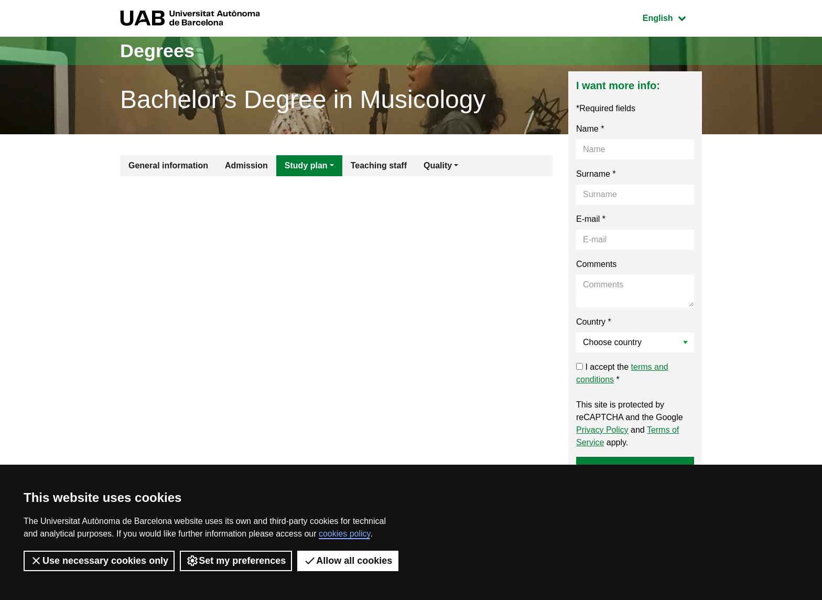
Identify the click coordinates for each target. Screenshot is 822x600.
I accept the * (622, 373)
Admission (246, 165)
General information (168, 165)
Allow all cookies (348, 560)
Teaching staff (379, 165)
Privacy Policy (602, 429)
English (672, 17)
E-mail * (590, 219)
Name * (590, 128)
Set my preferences (236, 560)
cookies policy (344, 533)
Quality (438, 165)
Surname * (596, 173)
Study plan (306, 165)
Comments (596, 264)
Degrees (157, 50)
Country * (593, 321)
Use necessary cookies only (99, 560)
